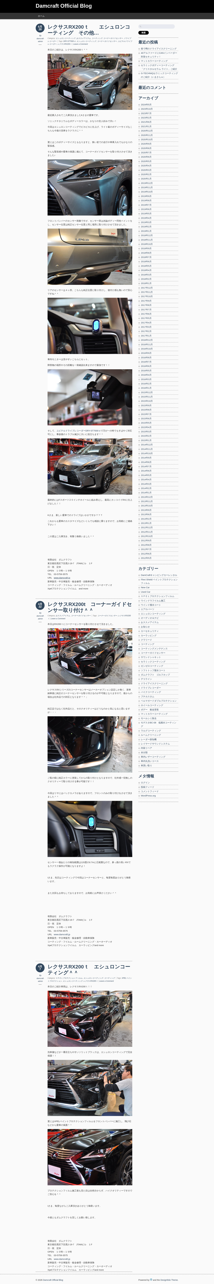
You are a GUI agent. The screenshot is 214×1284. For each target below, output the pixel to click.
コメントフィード (150, 791)
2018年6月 (146, 261)
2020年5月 (146, 161)
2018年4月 (146, 270)
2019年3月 (146, 222)
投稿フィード (147, 787)
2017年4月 (146, 322)
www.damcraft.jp (62, 934)
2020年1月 (146, 178)
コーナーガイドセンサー (113, 38)
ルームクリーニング (151, 735)
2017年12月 (147, 287)
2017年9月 (146, 301)
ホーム (41, 16)
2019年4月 (146, 218)
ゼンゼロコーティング (152, 666)
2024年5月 (146, 104)
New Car (145, 587)
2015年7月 (146, 414)
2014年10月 (147, 453)
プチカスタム (147, 696)
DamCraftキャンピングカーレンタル (159, 575)
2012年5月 (146, 558)
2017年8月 (146, 305)
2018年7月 (146, 257)
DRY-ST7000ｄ (69, 41)
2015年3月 (146, 431)
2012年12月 (147, 527)
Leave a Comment (80, 44)
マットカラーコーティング (154, 61)
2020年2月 (146, 174)
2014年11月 (147, 449)
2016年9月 (146, 353)
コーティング (97, 38)
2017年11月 (147, 292)
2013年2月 (146, 519)
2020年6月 (146, 157)
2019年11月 (147, 187)
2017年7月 (146, 309)
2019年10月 (147, 191)
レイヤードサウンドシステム (155, 743)
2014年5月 (146, 475)
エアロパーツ (147, 609)
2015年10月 (147, 401)
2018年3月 (146, 274)
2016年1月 (146, 388)
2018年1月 (146, 283)
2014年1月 (146, 492)
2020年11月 (147, 135)
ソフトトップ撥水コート (153, 670)
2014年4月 (146, 479)
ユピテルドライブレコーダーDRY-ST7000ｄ (78, 430)
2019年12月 (147, 183)
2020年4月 (146, 165)
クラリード (146, 640)
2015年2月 (146, 436)
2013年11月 (147, 501)
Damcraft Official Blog (64, 6)
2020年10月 (147, 139)
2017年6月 (146, 314)
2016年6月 (146, 366)
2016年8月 (146, 357)
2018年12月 (147, 235)
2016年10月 (147, 348)
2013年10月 (147, 505)
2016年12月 (147, 340)
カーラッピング (148, 635)
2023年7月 (146, 113)
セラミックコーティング (153, 661)
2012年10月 (147, 536)
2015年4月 (146, 427)
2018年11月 (147, 240)
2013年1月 (146, 523)
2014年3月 (146, 484)
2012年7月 (146, 549)
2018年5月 (146, 266)
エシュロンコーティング (65, 38)
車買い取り (146, 765)
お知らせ (145, 626)
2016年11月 (147, 344)
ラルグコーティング (151, 730)
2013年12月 (147, 497)
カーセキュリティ (150, 631)
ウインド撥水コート (151, 605)
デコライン (146, 679)
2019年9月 (146, 196)
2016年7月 (146, 362)
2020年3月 (146, 170)
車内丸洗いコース (150, 761)
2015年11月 (147, 396)
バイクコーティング (151, 692)
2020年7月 (146, 152)
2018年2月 (146, 279)
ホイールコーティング (152, 705)
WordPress (151, 1279)
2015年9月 (146, 405)
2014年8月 (146, 462)
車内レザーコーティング (153, 756)
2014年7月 (146, 466)
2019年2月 (146, 226)
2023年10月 (147, 109)
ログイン (145, 782)
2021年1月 (146, 126)
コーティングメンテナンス (154, 648)
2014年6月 (146, 470)
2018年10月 (147, 244)
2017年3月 (146, 327)
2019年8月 (146, 200)
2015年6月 (146, 418)
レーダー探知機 (148, 739)
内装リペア (146, 748)
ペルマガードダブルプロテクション (159, 701)
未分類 (144, 752)
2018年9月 (146, 248)
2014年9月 (146, 457)
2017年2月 (146, 331)
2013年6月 (146, 514)
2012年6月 (146, 553)
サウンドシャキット (151, 657)
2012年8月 (146, 545)
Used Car (145, 592)
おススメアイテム (83, 38)
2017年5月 (146, 318)
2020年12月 (147, 130)
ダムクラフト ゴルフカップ (155, 674)
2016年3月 (146, 379)
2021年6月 (146, 122)
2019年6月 (146, 209)
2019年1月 (146, 231)
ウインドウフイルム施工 (153, 600)
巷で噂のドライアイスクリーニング (159, 48)
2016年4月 (146, 375)
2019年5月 (146, 213)
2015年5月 (146, 423)
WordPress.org (148, 795)
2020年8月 (146, 148)
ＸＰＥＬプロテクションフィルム (69, 978)
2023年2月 (146, 117)
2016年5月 (146, 370)
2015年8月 (146, 409)
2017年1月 (146, 335)
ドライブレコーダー (151, 687)
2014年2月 (146, 488)
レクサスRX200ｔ (65, 44)
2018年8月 (146, 253)
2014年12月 (147, 444)
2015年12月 (147, 392)
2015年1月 (146, 440)
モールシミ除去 (148, 718)
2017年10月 (147, 296)
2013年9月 (146, 510)
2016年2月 (146, 383)
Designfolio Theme (169, 1280)
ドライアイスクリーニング (154, 683)
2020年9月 (146, 143)
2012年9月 (146, 540)
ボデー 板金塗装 (150, 709)
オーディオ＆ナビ (150, 618)
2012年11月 (147, 532)
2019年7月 (146, 205)
